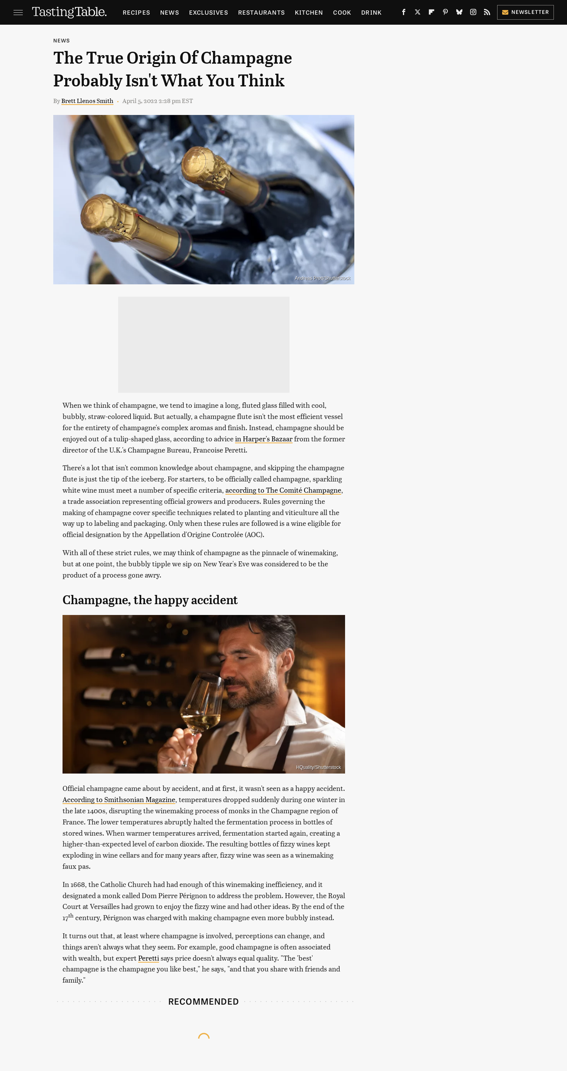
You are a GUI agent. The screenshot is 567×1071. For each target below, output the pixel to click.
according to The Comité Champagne (283, 490)
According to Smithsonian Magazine (119, 799)
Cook (342, 12)
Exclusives (208, 12)
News (169, 12)
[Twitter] (417, 13)
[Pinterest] (445, 13)
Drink (371, 12)
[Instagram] (473, 13)
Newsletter (525, 11)
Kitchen (309, 12)
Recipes (136, 12)
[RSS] (487, 13)
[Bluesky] (459, 13)
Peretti (148, 958)
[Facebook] (404, 13)
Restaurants (261, 12)
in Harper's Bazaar (264, 438)
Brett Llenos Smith (87, 100)
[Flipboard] (431, 13)
